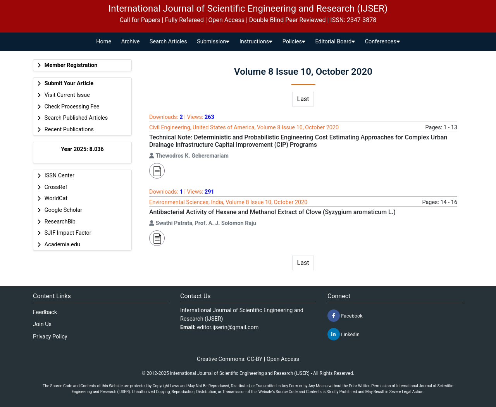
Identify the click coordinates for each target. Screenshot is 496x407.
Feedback (45, 312)
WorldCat (56, 198)
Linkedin (343, 334)
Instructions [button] (255, 41)
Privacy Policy (50, 336)
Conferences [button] (382, 41)
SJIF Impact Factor (68, 233)
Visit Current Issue (67, 95)
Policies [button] (293, 41)
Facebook (345, 315)
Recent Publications (69, 129)
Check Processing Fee (72, 106)
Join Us (42, 324)
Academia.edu (62, 244)
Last (303, 99)
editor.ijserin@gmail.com (228, 327)
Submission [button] (213, 41)
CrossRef (56, 187)
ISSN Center (59, 175)
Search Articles (168, 41)
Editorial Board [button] (335, 41)
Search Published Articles (76, 118)
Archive (130, 41)
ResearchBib (60, 221)
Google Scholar (63, 210)
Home (103, 41)
